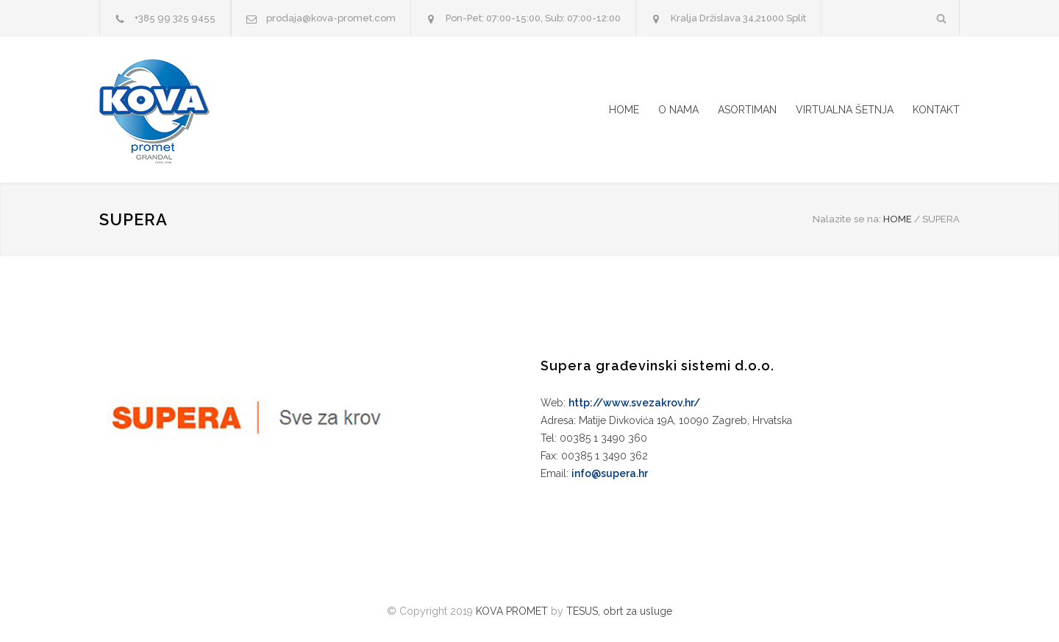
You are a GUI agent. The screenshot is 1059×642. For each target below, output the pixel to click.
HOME (624, 110)
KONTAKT (936, 110)
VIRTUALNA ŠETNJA (845, 110)
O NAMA (678, 110)
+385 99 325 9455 (175, 18)
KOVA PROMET (512, 611)
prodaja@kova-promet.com (331, 18)
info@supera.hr (609, 473)
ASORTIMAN (747, 110)
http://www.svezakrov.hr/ (634, 403)
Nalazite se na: (847, 219)
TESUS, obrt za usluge (619, 611)
